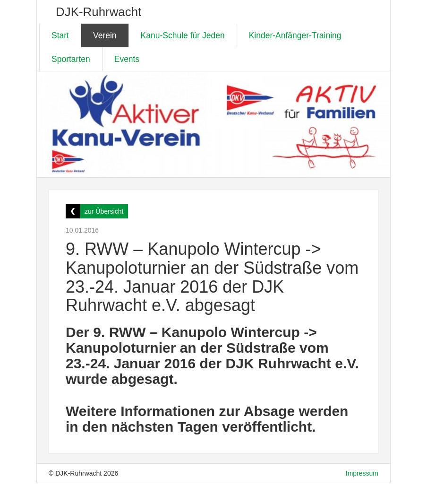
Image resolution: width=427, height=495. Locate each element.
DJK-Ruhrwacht (98, 11)
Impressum (362, 473)
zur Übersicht (104, 211)
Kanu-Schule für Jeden (183, 35)
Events (127, 59)
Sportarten (70, 59)
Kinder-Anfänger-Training (295, 35)
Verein (105, 35)
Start (60, 35)
